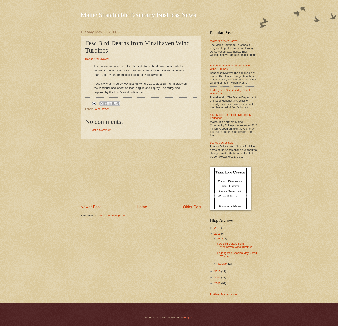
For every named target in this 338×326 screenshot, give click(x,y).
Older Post (192, 207)
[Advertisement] (141, 172)
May (221, 238)
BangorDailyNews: (97, 58)
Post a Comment (101, 129)
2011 (217, 233)
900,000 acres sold (221, 142)
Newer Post (91, 207)
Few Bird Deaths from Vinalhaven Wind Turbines (234, 245)
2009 (217, 277)
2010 (217, 271)
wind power (102, 109)
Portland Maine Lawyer (224, 294)
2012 (217, 227)
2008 (217, 283)
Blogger (188, 317)
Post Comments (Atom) (112, 215)
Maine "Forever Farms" (224, 41)
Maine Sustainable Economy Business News (138, 14)
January (223, 263)
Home (142, 207)
